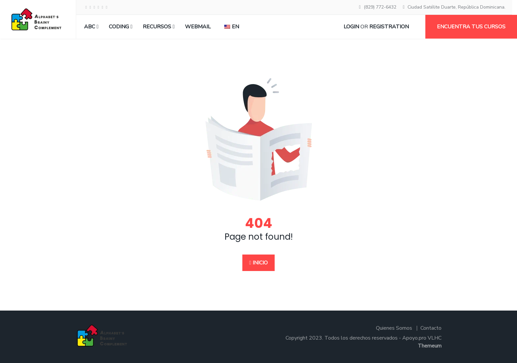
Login (351, 26)
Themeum (429, 345)
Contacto (430, 328)
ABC (89, 26)
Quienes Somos (394, 328)
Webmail (198, 26)
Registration (389, 26)
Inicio (258, 262)
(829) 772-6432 (380, 7)
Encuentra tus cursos (471, 26)
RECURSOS (157, 26)
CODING (119, 26)
